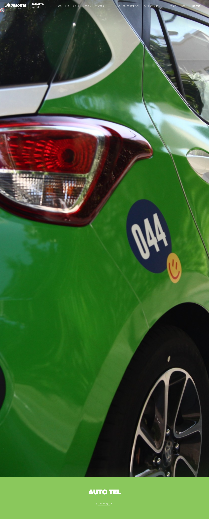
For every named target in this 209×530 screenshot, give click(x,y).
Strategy (100, 6)
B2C (59, 6)
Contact (195, 6)
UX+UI (76, 6)
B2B (67, 6)
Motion (87, 6)
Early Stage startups (128, 6)
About (173, 6)
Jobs (183, 6)
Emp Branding (151, 6)
